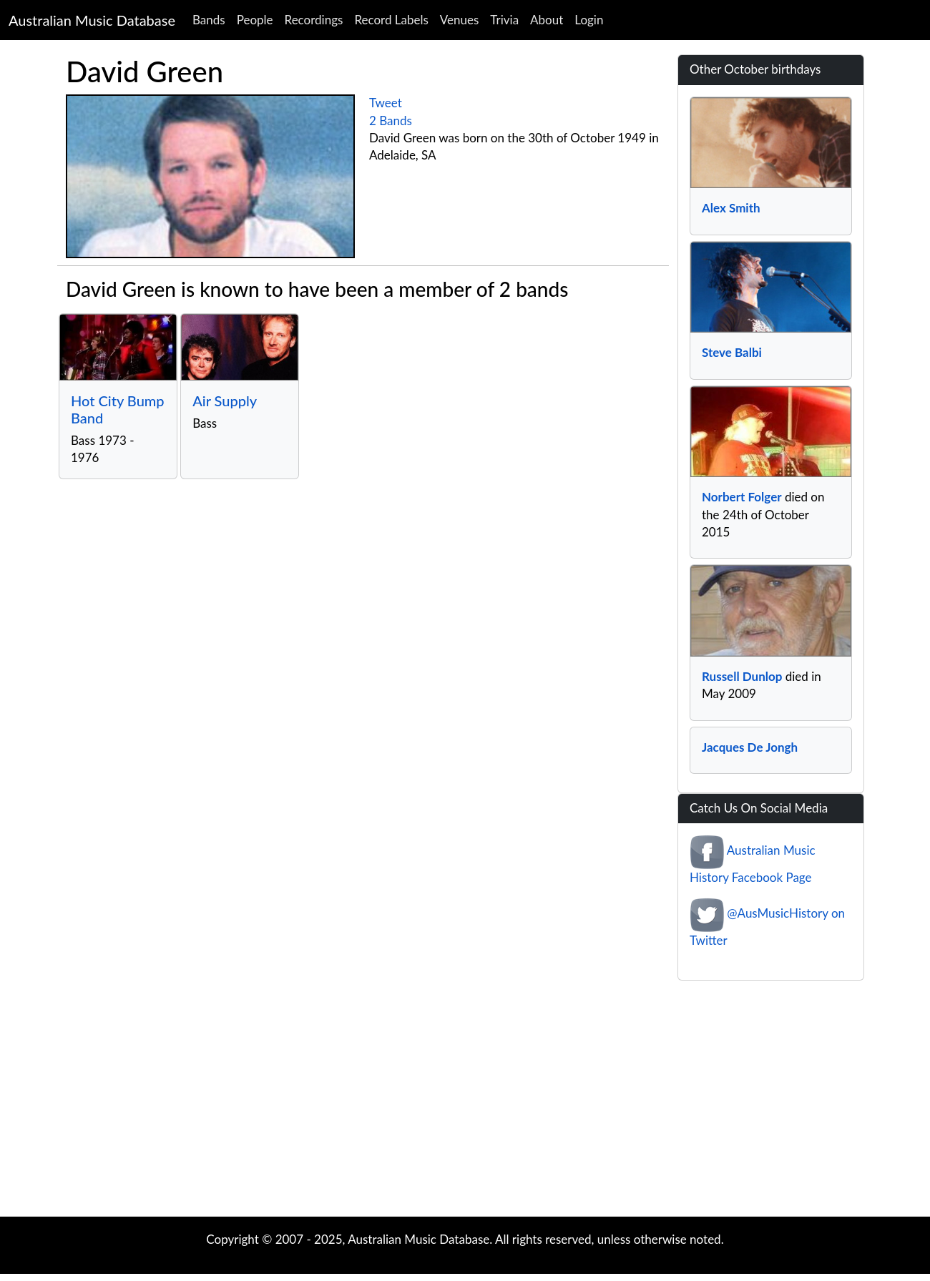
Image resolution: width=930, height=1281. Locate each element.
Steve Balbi (732, 352)
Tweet (385, 102)
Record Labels (391, 19)
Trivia (504, 19)
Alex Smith (731, 207)
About (546, 19)
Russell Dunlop (742, 676)
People (255, 19)
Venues (459, 19)
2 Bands (390, 120)
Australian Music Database (92, 20)
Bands (208, 19)
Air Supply (224, 400)
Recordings (314, 19)
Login (588, 19)
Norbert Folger (742, 496)
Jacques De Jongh (750, 747)
